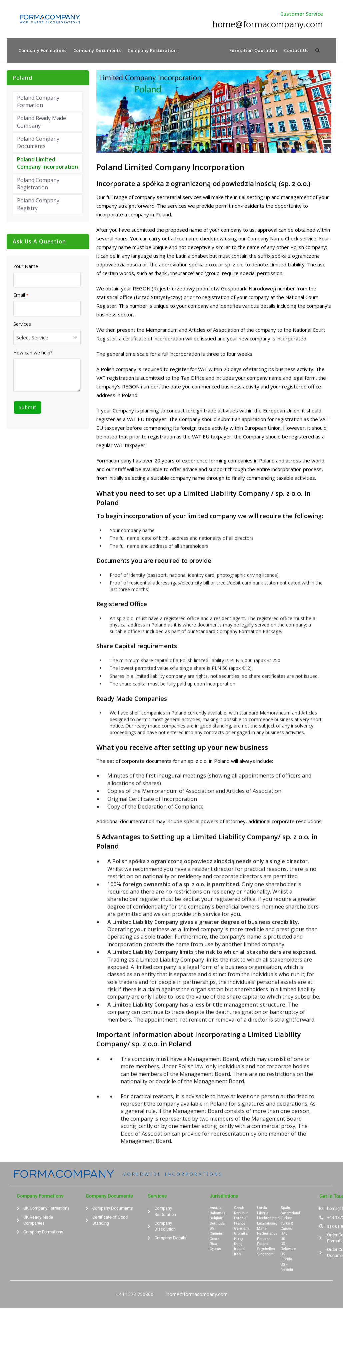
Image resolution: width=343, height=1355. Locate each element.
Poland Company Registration (38, 184)
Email (20, 296)
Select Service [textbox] (32, 338)
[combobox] (47, 338)
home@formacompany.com (197, 1295)
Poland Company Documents (38, 143)
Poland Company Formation (38, 102)
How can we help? (32, 353)
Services (22, 325)
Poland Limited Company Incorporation (47, 163)
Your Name (25, 267)
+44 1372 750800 (134, 1295)
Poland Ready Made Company (41, 122)
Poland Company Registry (38, 205)
